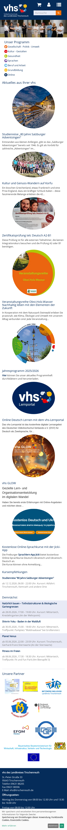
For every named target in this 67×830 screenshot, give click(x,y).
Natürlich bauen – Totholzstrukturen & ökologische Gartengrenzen (29, 605)
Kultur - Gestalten (17, 51)
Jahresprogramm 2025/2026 (20, 371)
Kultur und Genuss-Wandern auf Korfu (27, 183)
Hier (4, 375)
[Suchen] (58, 12)
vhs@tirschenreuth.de (21, 790)
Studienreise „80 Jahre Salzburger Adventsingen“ (24, 135)
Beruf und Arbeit (17, 65)
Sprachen (13, 60)
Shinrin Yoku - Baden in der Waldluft (21, 621)
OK (61, 825)
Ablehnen (53, 825)
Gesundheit (14, 56)
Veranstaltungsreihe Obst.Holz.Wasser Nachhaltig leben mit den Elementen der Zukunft (28, 305)
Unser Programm (16, 42)
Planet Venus (9, 636)
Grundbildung (15, 70)
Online (11, 74)
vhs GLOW (9, 483)
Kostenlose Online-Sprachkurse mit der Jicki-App (31, 548)
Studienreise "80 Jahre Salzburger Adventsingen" (28, 578)
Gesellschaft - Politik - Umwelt (23, 46)
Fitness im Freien (11, 651)
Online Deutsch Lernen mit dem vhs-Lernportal (33, 420)
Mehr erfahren (9, 825)
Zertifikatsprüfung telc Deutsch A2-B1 (26, 235)
